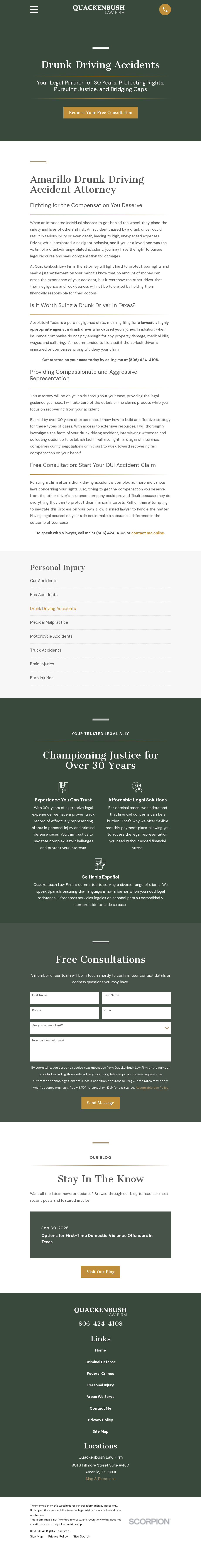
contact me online (147, 533)
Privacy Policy (100, 1420)
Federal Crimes (100, 1373)
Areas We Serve (100, 1396)
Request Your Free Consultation (100, 112)
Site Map (100, 1431)
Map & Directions (100, 1478)
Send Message (100, 1102)
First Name (39, 995)
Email (107, 1010)
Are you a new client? (47, 1025)
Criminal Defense (100, 1362)
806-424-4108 (100, 1323)
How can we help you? (48, 1040)
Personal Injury (100, 1385)
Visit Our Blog (101, 1271)
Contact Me (100, 1408)
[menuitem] (100, 581)
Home (100, 1350)
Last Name (111, 995)
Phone (36, 1010)
